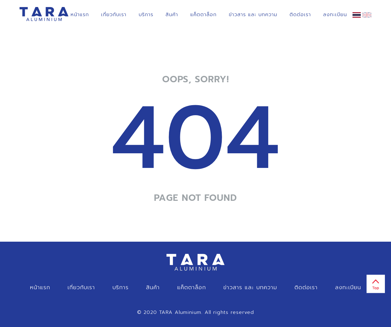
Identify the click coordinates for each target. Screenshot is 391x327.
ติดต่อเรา (300, 14)
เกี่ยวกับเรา (113, 14)
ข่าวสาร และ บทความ (253, 14)
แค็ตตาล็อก (203, 14)
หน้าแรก (80, 14)
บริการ (146, 14)
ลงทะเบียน (335, 14)
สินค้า (172, 14)
